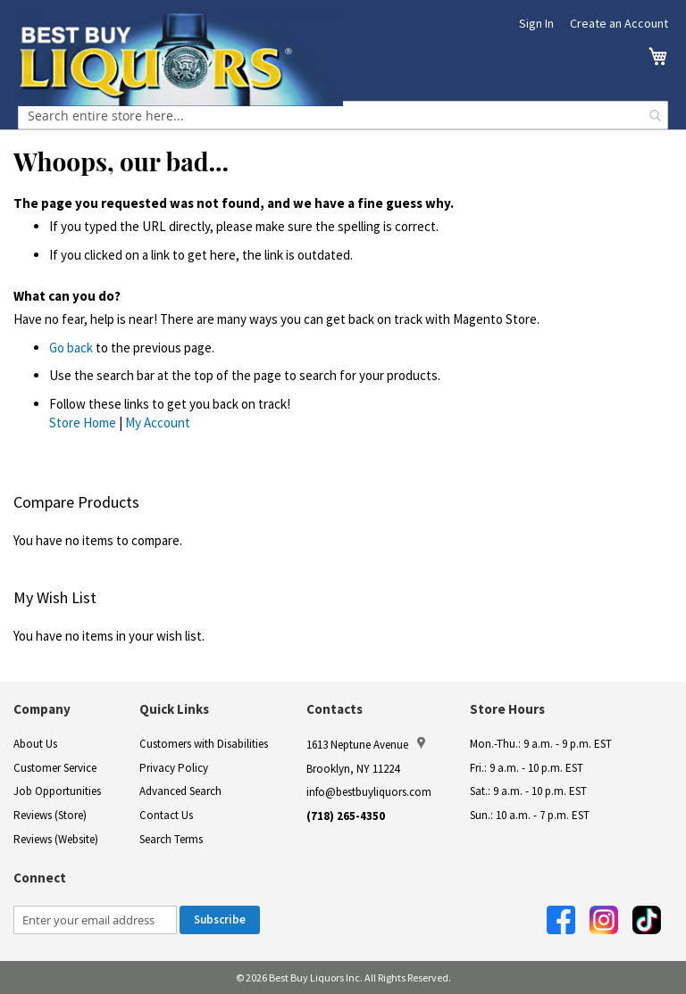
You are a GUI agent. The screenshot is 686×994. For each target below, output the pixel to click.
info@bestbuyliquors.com (368, 791)
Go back (71, 347)
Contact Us (166, 815)
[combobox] (343, 115)
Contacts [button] (334, 708)
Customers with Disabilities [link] (203, 743)
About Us (35, 743)
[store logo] (180, 59)
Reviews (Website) (55, 839)
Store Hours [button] (507, 708)
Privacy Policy (173, 767)
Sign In (536, 23)
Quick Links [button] (174, 708)
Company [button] (42, 708)
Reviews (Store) (50, 815)
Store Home (82, 422)
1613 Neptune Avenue (365, 744)
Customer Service (54, 767)
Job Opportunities (57, 791)
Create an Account (619, 23)
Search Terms (171, 839)
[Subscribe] (220, 920)
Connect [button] (39, 877)
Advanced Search (180, 791)
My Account (157, 422)
